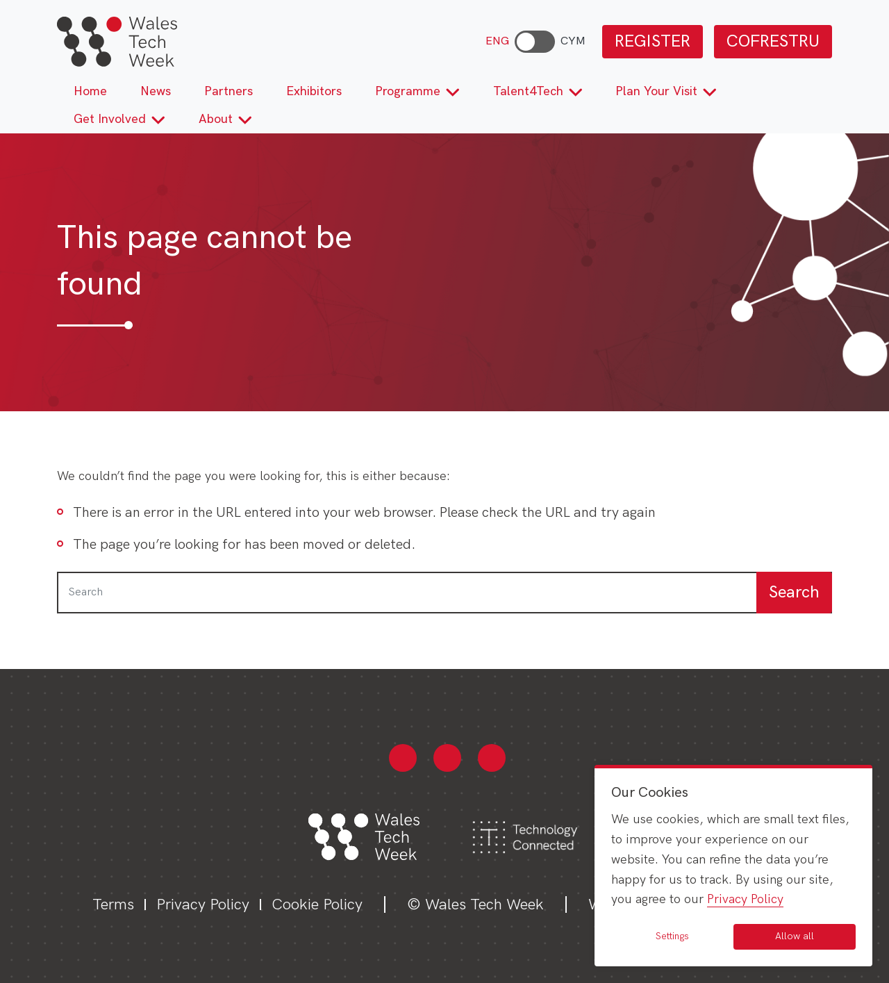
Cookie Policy (317, 904)
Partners (228, 91)
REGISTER (652, 41)
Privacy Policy (202, 904)
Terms (113, 904)
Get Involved (119, 119)
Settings (672, 936)
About (225, 119)
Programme (417, 91)
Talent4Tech (538, 91)
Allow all (794, 936)
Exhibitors (314, 91)
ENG (497, 41)
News (155, 91)
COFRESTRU (773, 41)
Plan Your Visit (666, 91)
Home (90, 91)
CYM (572, 41)
